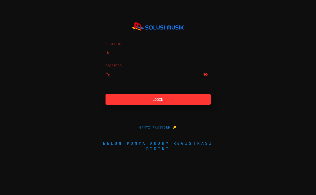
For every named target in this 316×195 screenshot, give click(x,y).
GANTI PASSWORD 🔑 (157, 127)
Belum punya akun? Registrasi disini (158, 146)
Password (113, 65)
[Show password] (205, 74)
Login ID (113, 44)
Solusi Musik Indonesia (158, 26)
